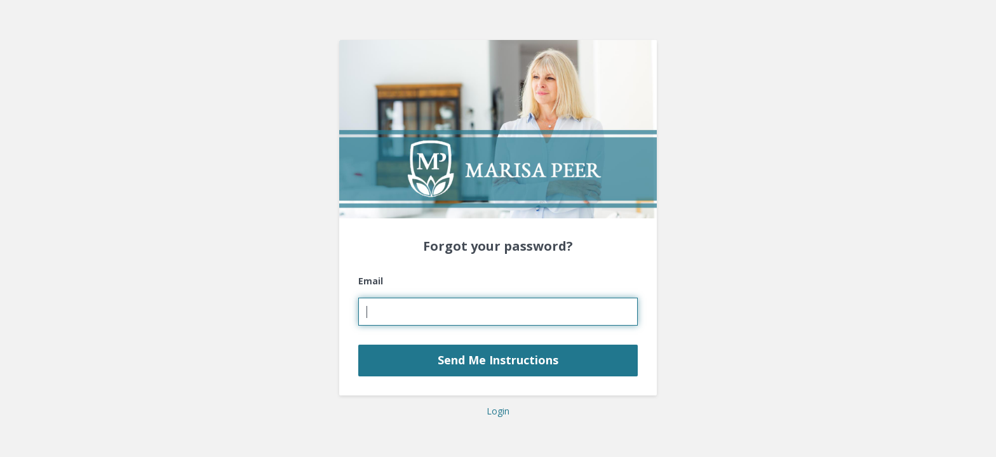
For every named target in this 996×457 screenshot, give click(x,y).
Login (498, 411)
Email (370, 281)
